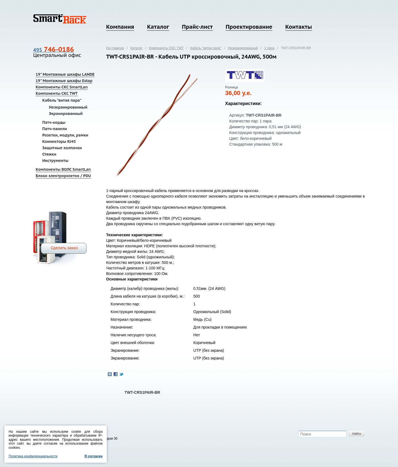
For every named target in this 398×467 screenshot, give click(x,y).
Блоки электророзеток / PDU (63, 175)
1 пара (269, 48)
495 (53, 50)
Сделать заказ (64, 247)
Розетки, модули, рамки (65, 135)
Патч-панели (54, 128)
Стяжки (49, 154)
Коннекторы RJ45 (59, 141)
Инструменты (55, 160)
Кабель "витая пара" (62, 100)
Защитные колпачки (62, 147)
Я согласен (93, 456)
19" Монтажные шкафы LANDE (65, 74)
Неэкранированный (68, 107)
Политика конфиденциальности (33, 456)
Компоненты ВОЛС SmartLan (63, 169)
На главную (115, 48)
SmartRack (60, 18)
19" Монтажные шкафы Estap (64, 80)
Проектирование (249, 26)
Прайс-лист (197, 26)
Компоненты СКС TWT (57, 93)
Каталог (158, 26)
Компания (120, 26)
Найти (356, 433)
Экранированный (66, 113)
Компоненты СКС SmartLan (62, 87)
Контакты (298, 26)
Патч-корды (54, 122)
